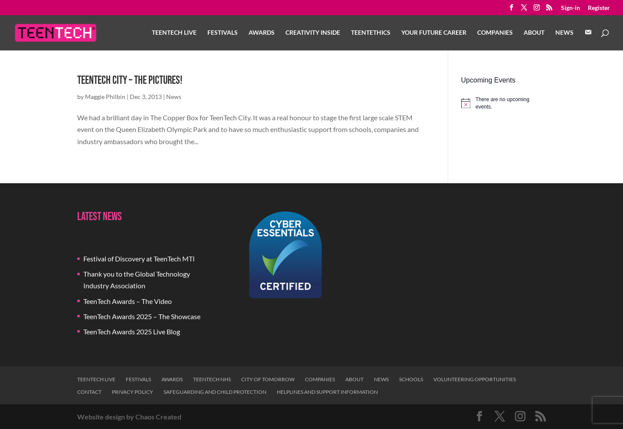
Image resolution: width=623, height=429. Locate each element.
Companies (495, 33)
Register (599, 8)
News (564, 33)
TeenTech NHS (212, 379)
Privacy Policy (132, 392)
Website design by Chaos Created (129, 416)
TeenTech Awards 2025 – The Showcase (141, 316)
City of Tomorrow (268, 379)
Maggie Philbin (105, 96)
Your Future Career (433, 33)
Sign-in (570, 8)
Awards (262, 33)
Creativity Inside (312, 33)
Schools (411, 379)
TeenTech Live (174, 33)
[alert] (503, 103)
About (534, 33)
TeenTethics (370, 33)
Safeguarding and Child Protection (215, 392)
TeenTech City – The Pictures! (129, 80)
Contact (89, 392)
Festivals (222, 33)
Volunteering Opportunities (474, 379)
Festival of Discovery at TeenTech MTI (139, 258)
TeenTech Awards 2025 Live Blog (131, 331)
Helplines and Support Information (327, 392)
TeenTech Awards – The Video (127, 301)
